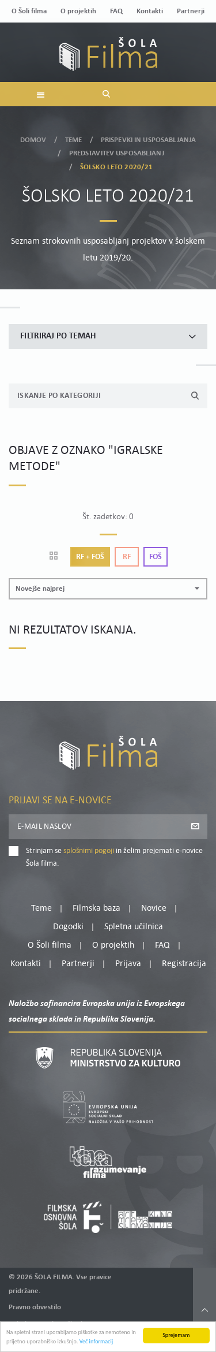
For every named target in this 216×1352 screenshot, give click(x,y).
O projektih (78, 11)
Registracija (184, 964)
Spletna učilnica (133, 927)
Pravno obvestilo (35, 1307)
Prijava (128, 964)
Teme (73, 139)
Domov (33, 139)
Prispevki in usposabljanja (148, 139)
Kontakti (150, 11)
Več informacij (96, 1342)
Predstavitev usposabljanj (116, 152)
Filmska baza (96, 908)
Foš (155, 557)
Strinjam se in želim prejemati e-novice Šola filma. (114, 857)
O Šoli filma (29, 11)
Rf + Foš (90, 557)
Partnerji (190, 11)
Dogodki (68, 927)
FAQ (116, 11)
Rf (127, 557)
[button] (108, 588)
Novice (153, 908)
